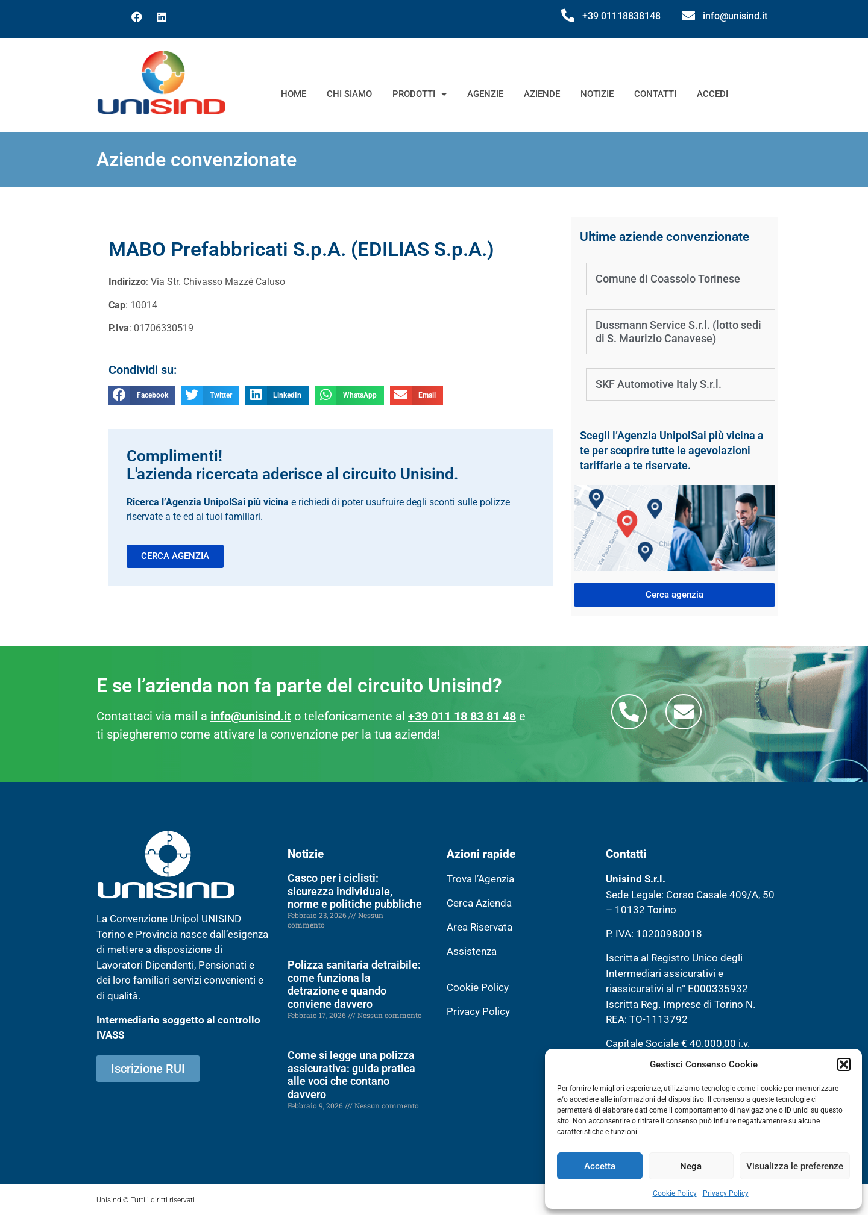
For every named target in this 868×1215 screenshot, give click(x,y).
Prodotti (419, 94)
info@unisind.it (735, 16)
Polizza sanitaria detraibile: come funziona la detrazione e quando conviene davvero (354, 984)
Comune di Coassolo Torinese (668, 278)
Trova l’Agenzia (480, 879)
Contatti (655, 94)
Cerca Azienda (479, 903)
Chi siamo (349, 94)
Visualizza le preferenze (794, 1166)
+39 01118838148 (621, 16)
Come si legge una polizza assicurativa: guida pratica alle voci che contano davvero (351, 1075)
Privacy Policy (726, 1193)
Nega (691, 1166)
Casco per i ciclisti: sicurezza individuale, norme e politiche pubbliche (355, 891)
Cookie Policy (675, 1193)
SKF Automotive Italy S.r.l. (659, 384)
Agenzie (485, 94)
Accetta (599, 1166)
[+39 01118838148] (567, 15)
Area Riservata (479, 927)
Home (293, 94)
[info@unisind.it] (688, 15)
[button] (844, 1064)
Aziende (542, 94)
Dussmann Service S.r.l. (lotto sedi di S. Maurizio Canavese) (678, 332)
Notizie (597, 94)
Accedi (712, 94)
